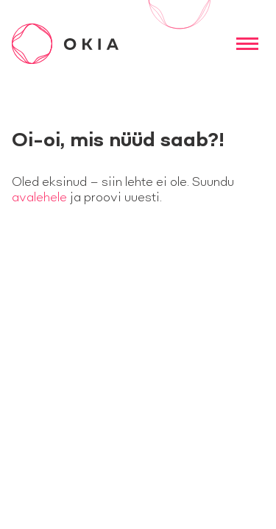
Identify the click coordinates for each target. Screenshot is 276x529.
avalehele (39, 198)
